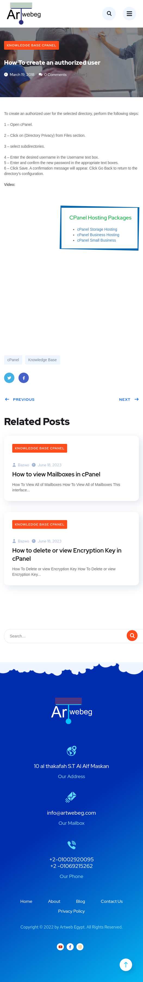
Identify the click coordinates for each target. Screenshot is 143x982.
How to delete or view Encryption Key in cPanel (67, 555)
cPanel (13, 360)
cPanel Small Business (96, 240)
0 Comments (53, 74)
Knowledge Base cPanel (31, 45)
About (54, 901)
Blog (80, 901)
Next (129, 399)
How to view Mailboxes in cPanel (56, 474)
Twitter (9, 379)
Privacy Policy (71, 911)
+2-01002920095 (71, 859)
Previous (20, 399)
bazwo (20, 464)
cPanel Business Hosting (98, 235)
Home (26, 901)
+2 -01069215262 (71, 866)
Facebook (23, 379)
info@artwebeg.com (71, 812)
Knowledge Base (42, 360)
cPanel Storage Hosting (97, 229)
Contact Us (112, 901)
